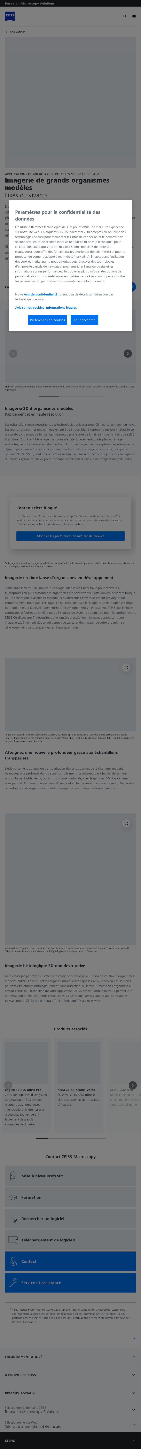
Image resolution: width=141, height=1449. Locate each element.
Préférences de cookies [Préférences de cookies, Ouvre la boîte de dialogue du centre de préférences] (47, 320)
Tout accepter (84, 320)
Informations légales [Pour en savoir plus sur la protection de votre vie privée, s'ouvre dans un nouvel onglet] (61, 307)
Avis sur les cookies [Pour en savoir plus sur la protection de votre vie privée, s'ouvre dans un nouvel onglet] (29, 307)
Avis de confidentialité (41, 294)
